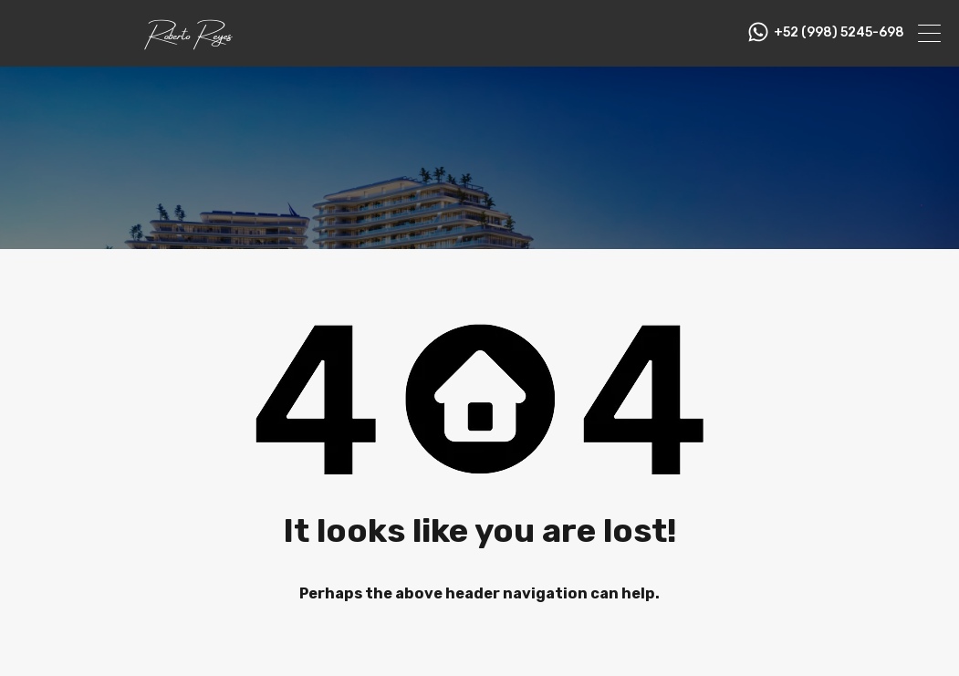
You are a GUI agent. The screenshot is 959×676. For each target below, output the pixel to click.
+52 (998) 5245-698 (839, 33)
